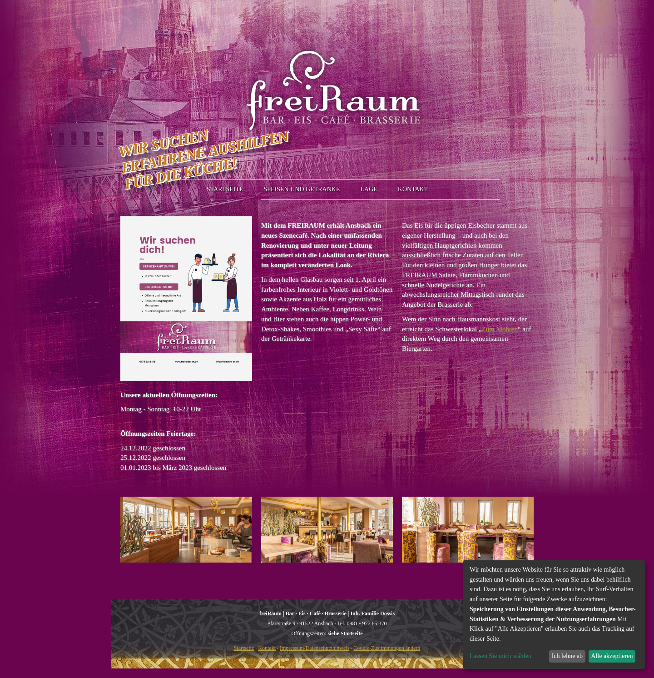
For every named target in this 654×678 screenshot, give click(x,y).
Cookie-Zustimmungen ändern (386, 648)
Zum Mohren (499, 329)
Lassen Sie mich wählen (500, 656)
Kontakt (267, 648)
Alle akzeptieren (612, 656)
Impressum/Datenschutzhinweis (314, 648)
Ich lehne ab (567, 656)
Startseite (244, 648)
